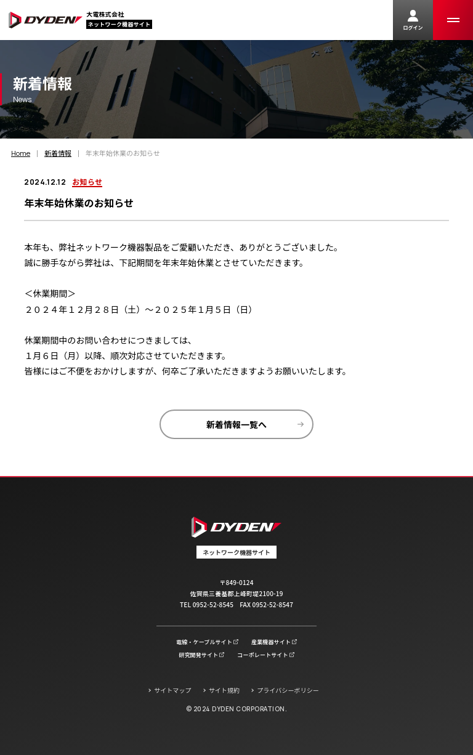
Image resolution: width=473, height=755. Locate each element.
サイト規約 (224, 690)
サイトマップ (173, 690)
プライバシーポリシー (288, 690)
